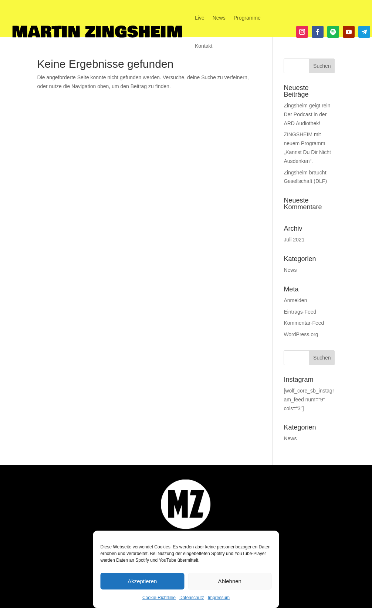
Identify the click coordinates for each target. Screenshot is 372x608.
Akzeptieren (142, 581)
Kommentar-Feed (304, 323)
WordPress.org (301, 334)
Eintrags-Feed (300, 312)
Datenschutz (191, 597)
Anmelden (295, 300)
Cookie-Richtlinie (159, 597)
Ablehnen (229, 581)
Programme (247, 18)
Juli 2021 (294, 240)
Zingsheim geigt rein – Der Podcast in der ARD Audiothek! (309, 114)
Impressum (219, 597)
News (219, 18)
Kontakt (203, 46)
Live (199, 18)
